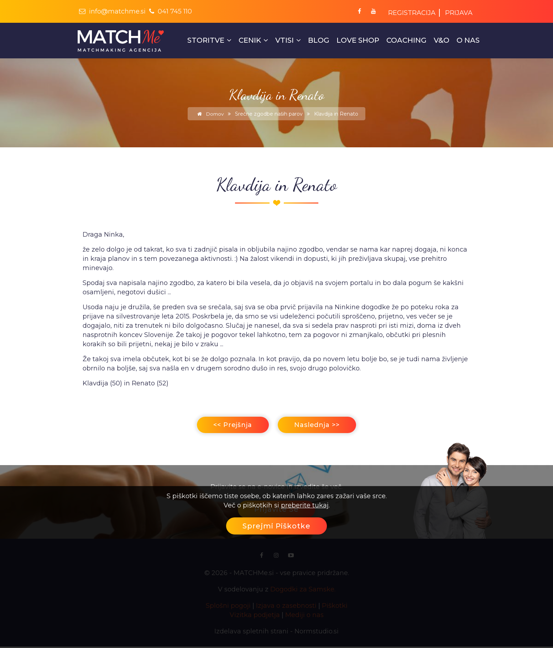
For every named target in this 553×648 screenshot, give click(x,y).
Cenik (253, 40)
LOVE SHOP (358, 40)
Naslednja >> (320, 425)
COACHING (406, 40)
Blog (318, 40)
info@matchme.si (112, 11)
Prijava (459, 13)
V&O (441, 40)
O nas (468, 40)
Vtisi (288, 40)
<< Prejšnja (228, 425)
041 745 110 (170, 11)
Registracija (411, 13)
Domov (209, 114)
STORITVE (209, 40)
